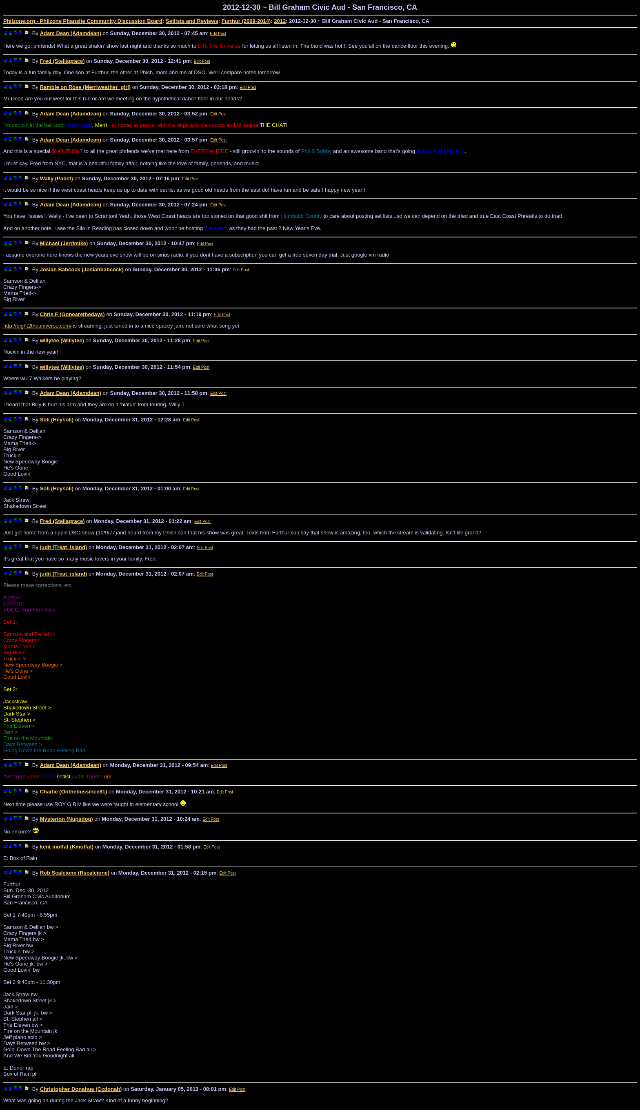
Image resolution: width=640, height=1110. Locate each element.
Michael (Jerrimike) (64, 243)
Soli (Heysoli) (56, 420)
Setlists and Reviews (192, 21)
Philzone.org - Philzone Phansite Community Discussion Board (82, 21)
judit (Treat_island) (63, 547)
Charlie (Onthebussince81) (73, 792)
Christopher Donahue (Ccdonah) (81, 1089)
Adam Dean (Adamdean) (70, 33)
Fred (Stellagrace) (62, 61)
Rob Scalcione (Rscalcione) (75, 873)
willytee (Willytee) (62, 340)
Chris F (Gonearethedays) (72, 314)
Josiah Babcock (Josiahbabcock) (82, 269)
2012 (280, 21)
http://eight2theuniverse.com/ (37, 326)
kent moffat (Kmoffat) (66, 847)
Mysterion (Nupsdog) (66, 819)
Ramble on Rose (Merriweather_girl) (85, 87)
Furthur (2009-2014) (246, 21)
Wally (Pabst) (56, 178)
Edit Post (218, 33)
